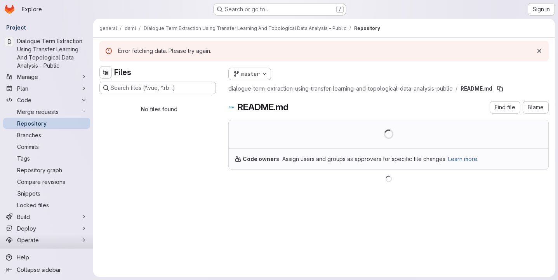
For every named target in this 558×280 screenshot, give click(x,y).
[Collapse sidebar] (46, 269)
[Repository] (46, 123)
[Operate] (46, 239)
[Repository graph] (46, 169)
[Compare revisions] (46, 181)
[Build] (46, 216)
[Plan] (46, 88)
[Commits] (46, 146)
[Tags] (46, 158)
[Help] (46, 257)
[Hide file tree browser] (105, 72)
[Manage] (46, 76)
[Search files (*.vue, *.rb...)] (157, 88)
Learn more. (463, 159)
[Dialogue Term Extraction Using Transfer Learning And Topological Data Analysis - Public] (46, 53)
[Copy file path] (500, 88)
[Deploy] (46, 228)
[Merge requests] (46, 111)
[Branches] (46, 135)
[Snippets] (46, 193)
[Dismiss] (539, 51)
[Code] (46, 99)
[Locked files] (46, 205)
